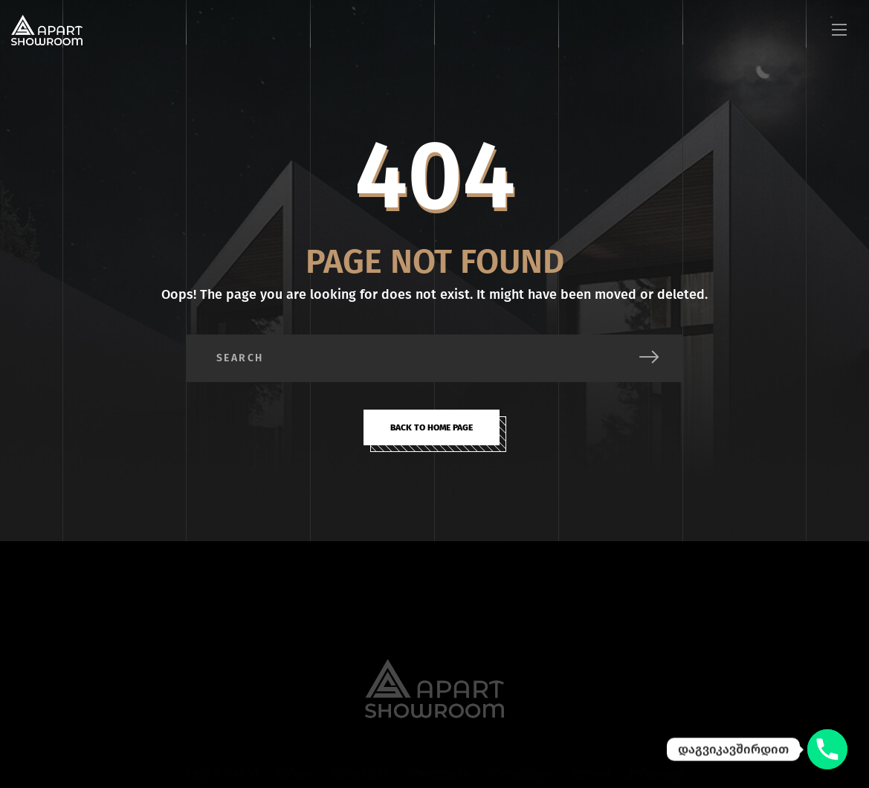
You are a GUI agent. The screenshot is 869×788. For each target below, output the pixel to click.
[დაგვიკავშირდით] (827, 749)
